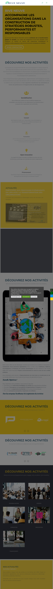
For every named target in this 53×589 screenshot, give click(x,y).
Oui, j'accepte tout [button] (26, 296)
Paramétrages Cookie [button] (16, 296)
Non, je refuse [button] (33, 296)
